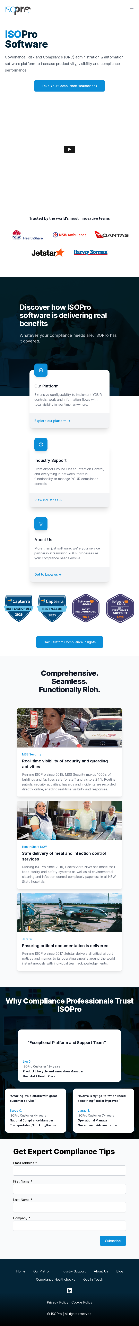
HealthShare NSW (34, 846)
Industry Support (73, 1271)
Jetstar (27, 939)
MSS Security (31, 754)
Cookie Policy (81, 1302)
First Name (22, 1181)
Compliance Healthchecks (55, 1279)
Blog (119, 1271)
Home (20, 1271)
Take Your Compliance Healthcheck (69, 86)
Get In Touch (93, 1279)
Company (21, 1218)
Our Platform (42, 1271)
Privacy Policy (57, 1302)
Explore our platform (52, 421)
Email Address (25, 1163)
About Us (101, 1271)
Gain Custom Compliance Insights (70, 642)
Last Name (22, 1200)
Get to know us (48, 574)
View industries (48, 500)
